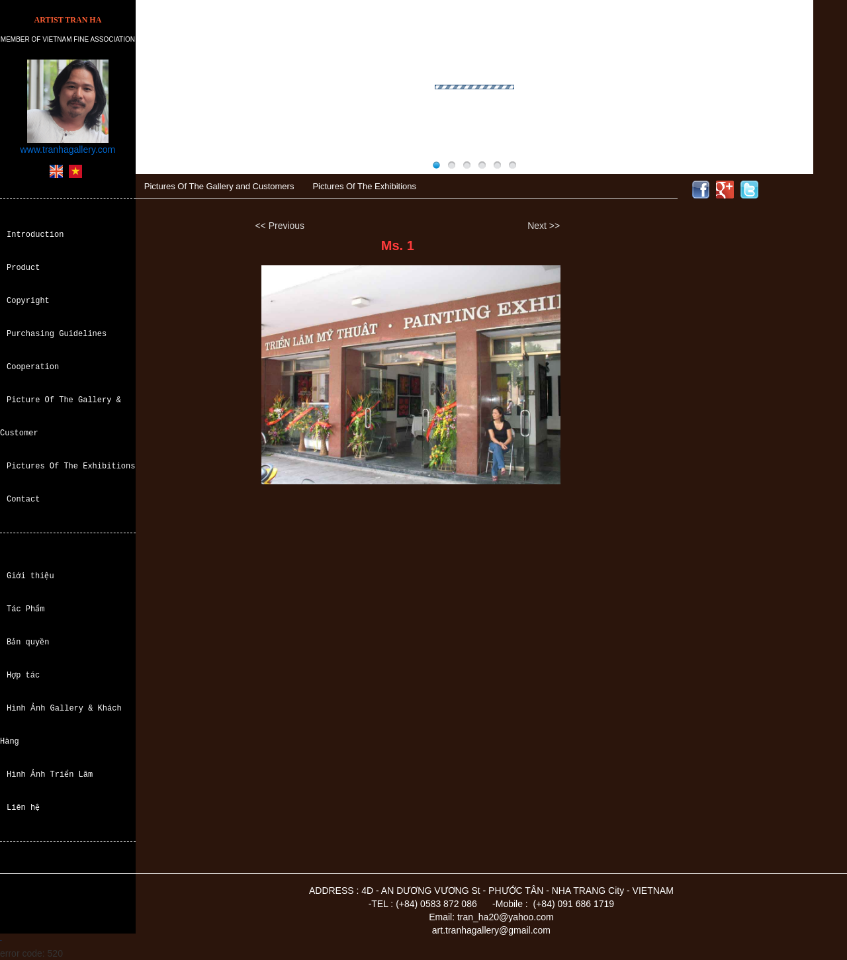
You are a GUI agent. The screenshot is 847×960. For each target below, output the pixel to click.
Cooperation (33, 366)
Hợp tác (23, 675)
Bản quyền (28, 642)
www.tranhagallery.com (68, 149)
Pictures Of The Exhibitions (71, 466)
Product (23, 267)
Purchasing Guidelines (57, 333)
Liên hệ (23, 807)
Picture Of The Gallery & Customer (60, 416)
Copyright (28, 300)
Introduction (35, 234)
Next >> (543, 225)
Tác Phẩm (26, 609)
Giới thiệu (30, 576)
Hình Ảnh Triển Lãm (50, 774)
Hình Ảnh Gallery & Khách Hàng (60, 725)
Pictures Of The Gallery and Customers (219, 186)
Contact (23, 499)
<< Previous (279, 225)
